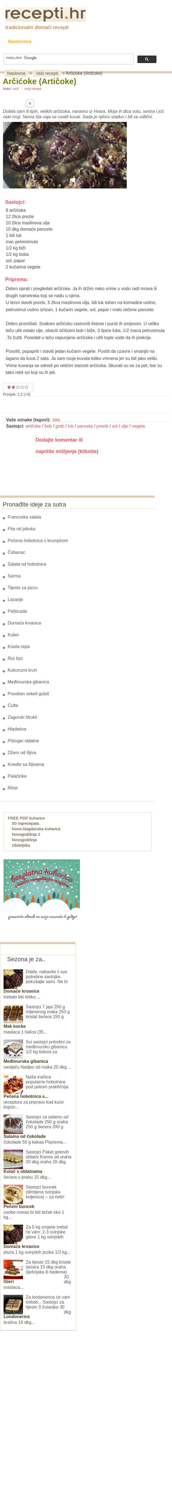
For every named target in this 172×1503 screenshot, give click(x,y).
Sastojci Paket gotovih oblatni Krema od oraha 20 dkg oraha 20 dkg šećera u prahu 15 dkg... (37, 1165)
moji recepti (33, 89)
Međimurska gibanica (28, 682)
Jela (56, 419)
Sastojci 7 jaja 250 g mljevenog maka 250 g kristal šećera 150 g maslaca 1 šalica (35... (37, 1019)
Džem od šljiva (22, 752)
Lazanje (15, 599)
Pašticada (17, 611)
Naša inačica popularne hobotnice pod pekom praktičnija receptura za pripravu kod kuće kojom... (36, 1092)
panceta (85, 426)
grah (60, 426)
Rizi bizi (15, 658)
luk (70, 426)
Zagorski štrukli (22, 717)
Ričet (13, 788)
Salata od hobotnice (27, 564)
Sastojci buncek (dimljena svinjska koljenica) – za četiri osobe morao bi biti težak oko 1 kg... (34, 1202)
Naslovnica (19, 41)
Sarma (14, 576)
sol (114, 426)
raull (15, 89)
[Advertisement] (41, 1413)
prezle (102, 426)
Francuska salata (24, 517)
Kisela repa (19, 646)
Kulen (13, 634)
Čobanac (16, 552)
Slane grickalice (112, 41)
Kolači (77, 41)
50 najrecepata (25, 823)
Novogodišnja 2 (26, 834)
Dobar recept (13, 387)
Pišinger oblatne (23, 740)
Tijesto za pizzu (23, 587)
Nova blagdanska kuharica (36, 828)
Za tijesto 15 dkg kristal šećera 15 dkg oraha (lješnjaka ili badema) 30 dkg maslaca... (37, 1275)
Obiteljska (21, 845)
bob (48, 426)
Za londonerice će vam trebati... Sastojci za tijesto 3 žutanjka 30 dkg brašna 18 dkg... (37, 1310)
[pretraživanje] (68, 57)
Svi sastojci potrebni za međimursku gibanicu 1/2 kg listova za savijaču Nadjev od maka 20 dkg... (37, 1054)
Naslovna (16, 73)
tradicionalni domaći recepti (36, 27)
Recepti (50, 41)
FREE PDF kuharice (26, 818)
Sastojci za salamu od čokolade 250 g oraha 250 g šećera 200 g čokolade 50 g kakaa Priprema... (36, 1129)
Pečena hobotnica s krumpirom (38, 540)
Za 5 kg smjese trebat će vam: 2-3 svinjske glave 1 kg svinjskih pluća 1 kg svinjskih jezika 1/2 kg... (37, 1240)
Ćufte (13, 705)
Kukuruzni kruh (22, 670)
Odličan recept (22, 387)
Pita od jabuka (21, 528)
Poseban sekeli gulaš (28, 693)
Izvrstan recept (26, 387)
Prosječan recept (9, 387)
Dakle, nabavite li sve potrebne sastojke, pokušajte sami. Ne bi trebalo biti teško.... (36, 984)
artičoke (33, 426)
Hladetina (17, 729)
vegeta (138, 426)
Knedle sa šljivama (26, 764)
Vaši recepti (47, 73)
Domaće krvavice (24, 623)
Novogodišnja (24, 839)
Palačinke (17, 776)
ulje (124, 426)
